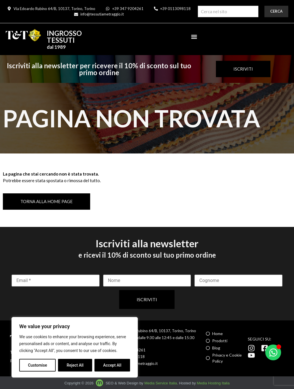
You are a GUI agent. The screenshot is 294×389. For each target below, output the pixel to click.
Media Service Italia (160, 383)
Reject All (75, 365)
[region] (74, 347)
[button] (194, 36)
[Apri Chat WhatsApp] (273, 352)
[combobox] (228, 11)
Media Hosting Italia (213, 383)
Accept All (112, 365)
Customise (37, 365)
